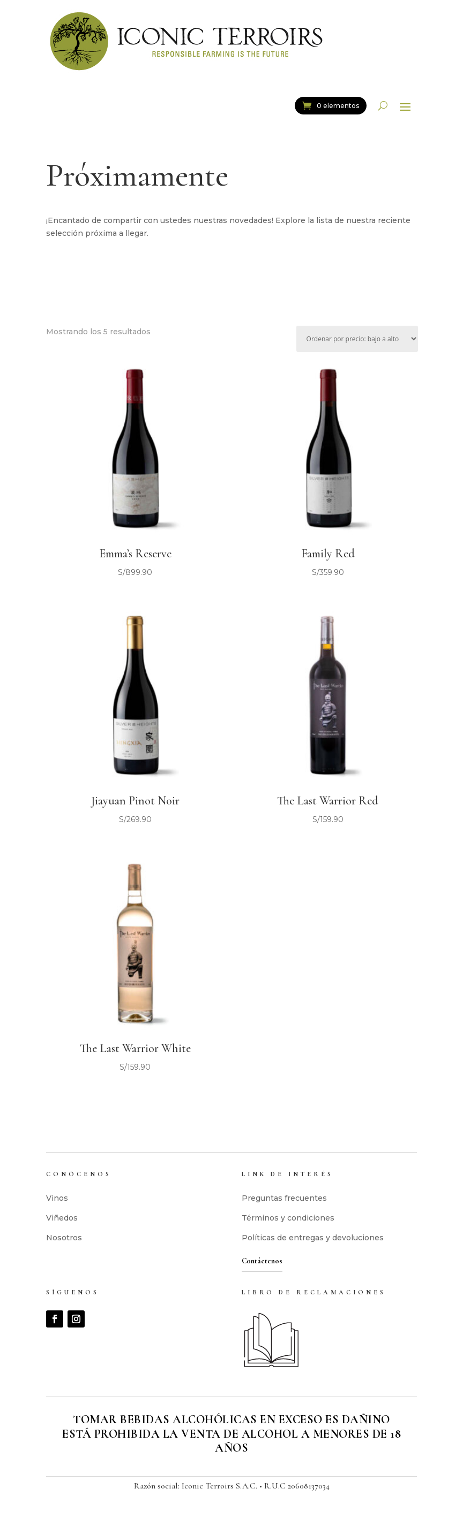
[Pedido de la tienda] (357, 339)
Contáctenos (262, 1260)
